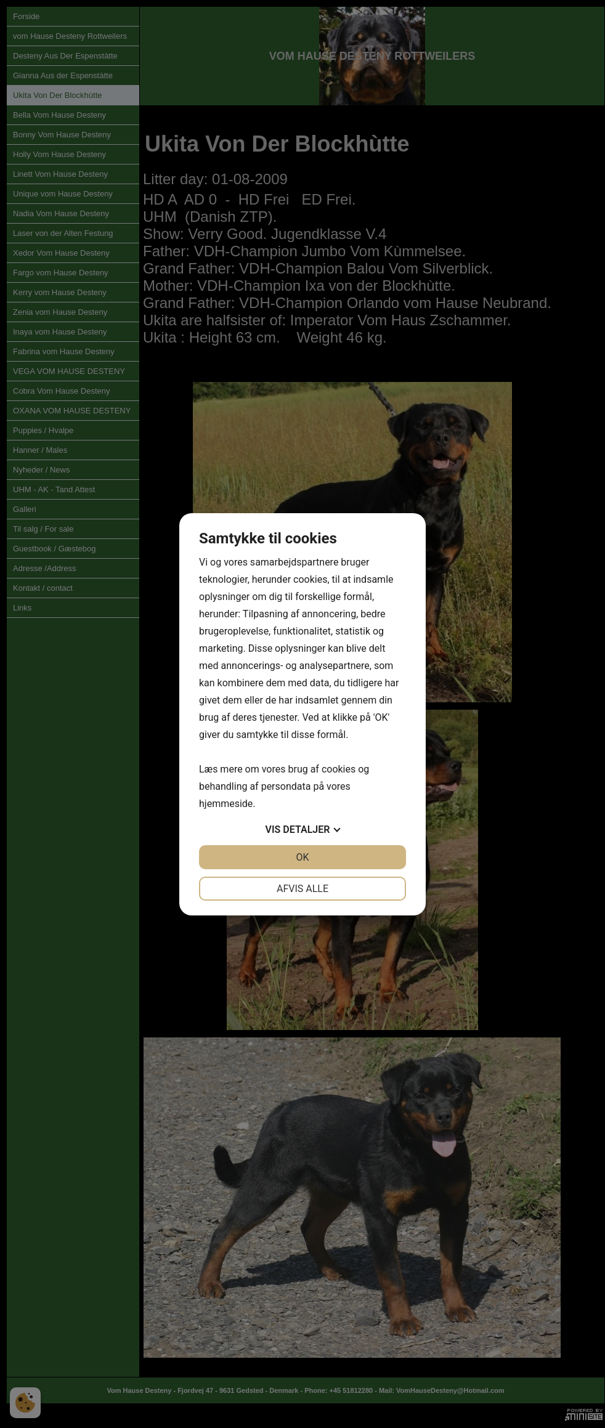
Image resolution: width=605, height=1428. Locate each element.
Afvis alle (302, 889)
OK (302, 857)
